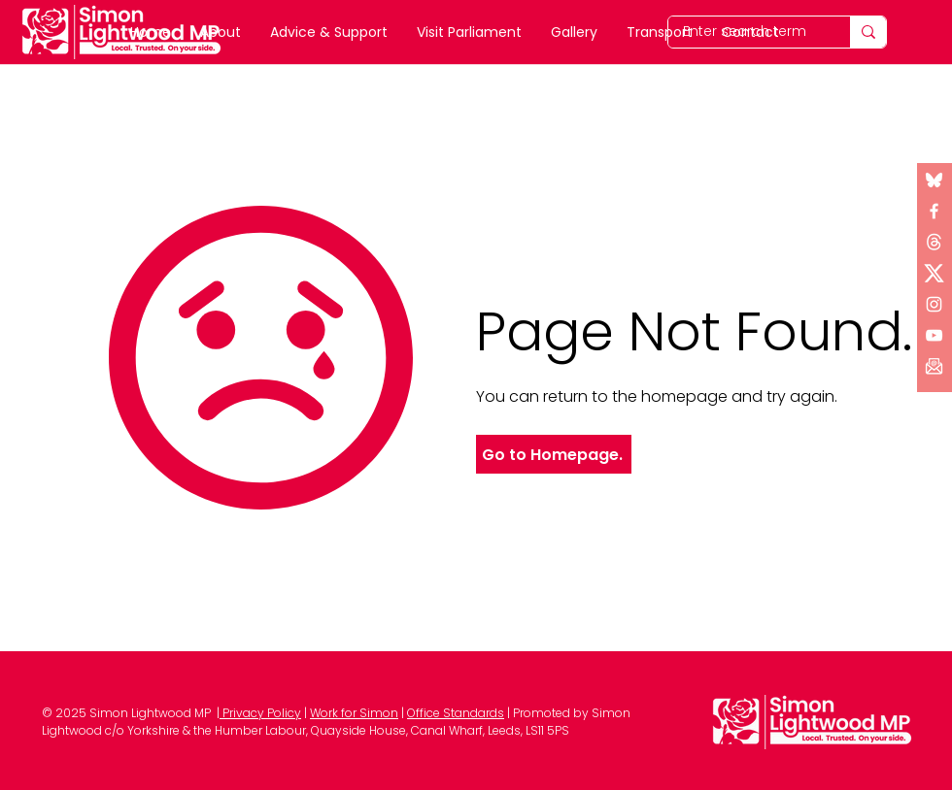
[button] (934, 366)
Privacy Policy (260, 713)
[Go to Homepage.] (553, 454)
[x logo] (934, 242)
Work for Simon (354, 713)
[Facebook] (934, 211)
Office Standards (455, 713)
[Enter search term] (868, 32)
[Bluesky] (934, 180)
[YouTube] (934, 335)
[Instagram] (934, 304)
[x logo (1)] (934, 273)
